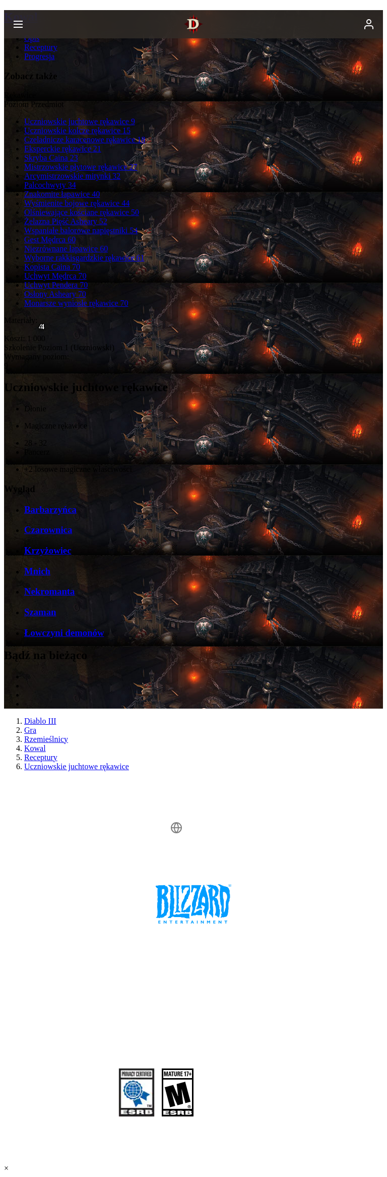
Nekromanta (49, 591)
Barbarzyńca (50, 509)
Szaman (40, 612)
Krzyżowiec (47, 550)
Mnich (37, 571)
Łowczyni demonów (64, 632)
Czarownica (48, 529)
